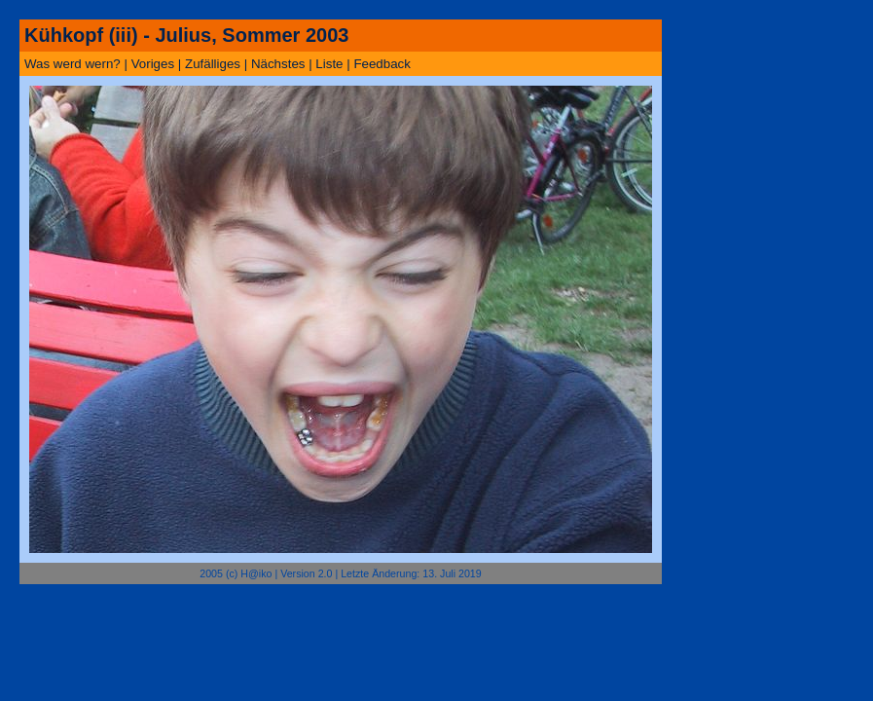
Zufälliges (212, 63)
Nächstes (278, 63)
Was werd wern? (72, 63)
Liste (329, 63)
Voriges (152, 63)
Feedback (382, 63)
